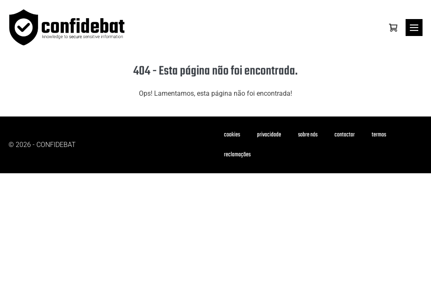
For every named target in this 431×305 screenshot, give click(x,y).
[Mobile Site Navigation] (414, 27)
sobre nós (308, 135)
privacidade (269, 135)
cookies (232, 135)
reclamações (237, 155)
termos (379, 135)
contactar (344, 135)
